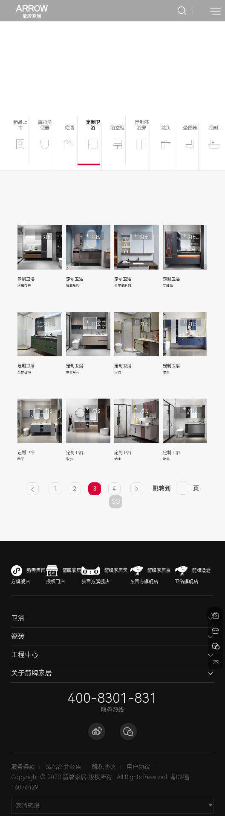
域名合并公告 (63, 766)
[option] (112, 68)
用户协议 (138, 766)
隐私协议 (104, 766)
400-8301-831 (112, 698)
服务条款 (23, 766)
